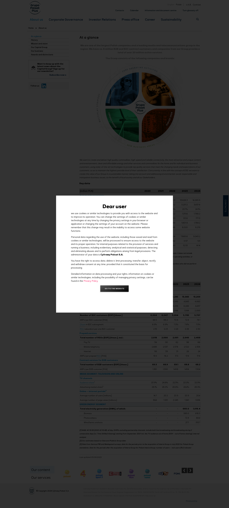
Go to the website (114, 288)
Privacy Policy (91, 280)
